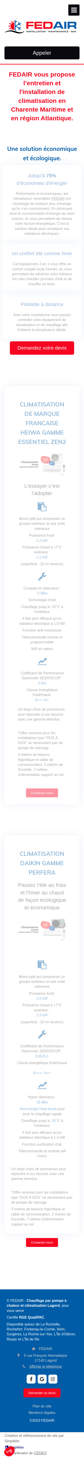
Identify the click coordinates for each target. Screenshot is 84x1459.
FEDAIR (58, 198)
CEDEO (40, 1453)
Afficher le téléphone (45, 1366)
